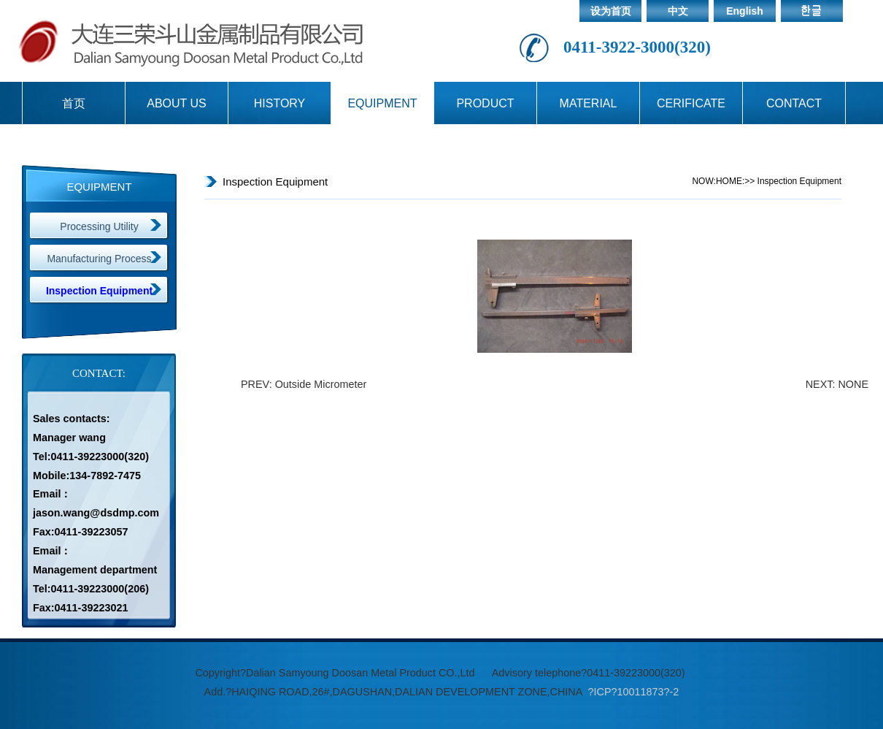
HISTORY (280, 103)
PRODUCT (485, 103)
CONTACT (794, 103)
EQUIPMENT (382, 103)
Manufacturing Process (99, 258)
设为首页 (610, 11)
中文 (678, 11)
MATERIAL (588, 103)
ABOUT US (177, 103)
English (744, 11)
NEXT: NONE (837, 384)
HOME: (730, 181)
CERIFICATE (691, 103)
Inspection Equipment (99, 291)
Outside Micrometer (321, 384)
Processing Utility (99, 226)
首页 (73, 103)
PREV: (258, 384)
